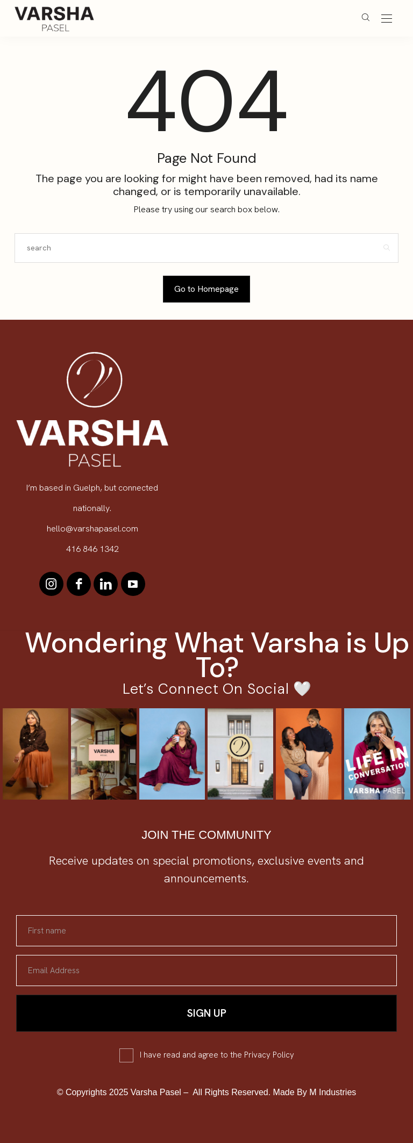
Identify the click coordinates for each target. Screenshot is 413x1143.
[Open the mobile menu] (386, 19)
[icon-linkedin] (106, 584)
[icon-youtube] (132, 584)
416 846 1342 (92, 549)
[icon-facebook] (79, 584)
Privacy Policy (269, 1054)
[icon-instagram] (52, 584)
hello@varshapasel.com (92, 528)
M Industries (332, 1092)
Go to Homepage (206, 288)
